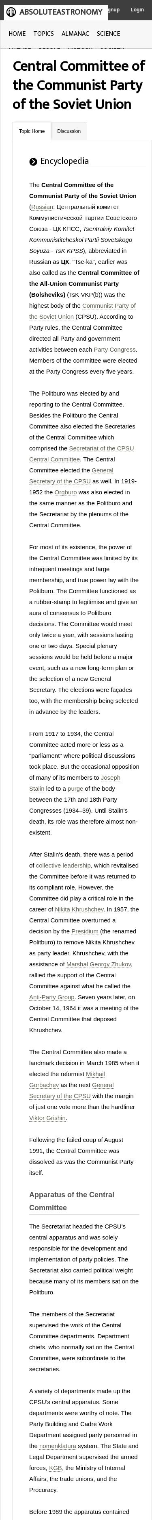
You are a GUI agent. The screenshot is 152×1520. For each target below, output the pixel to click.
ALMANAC (75, 33)
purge (75, 788)
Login (137, 10)
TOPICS (43, 33)
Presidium (84, 931)
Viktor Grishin (47, 1117)
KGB (55, 1467)
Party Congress (114, 349)
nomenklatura (57, 1445)
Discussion (69, 131)
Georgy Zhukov (110, 964)
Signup (111, 10)
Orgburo (66, 492)
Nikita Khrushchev (79, 909)
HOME (17, 33)
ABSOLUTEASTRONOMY (60, 12)
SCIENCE (108, 33)
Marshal (77, 964)
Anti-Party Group (52, 997)
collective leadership (63, 865)
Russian (42, 206)
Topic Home (32, 131)
